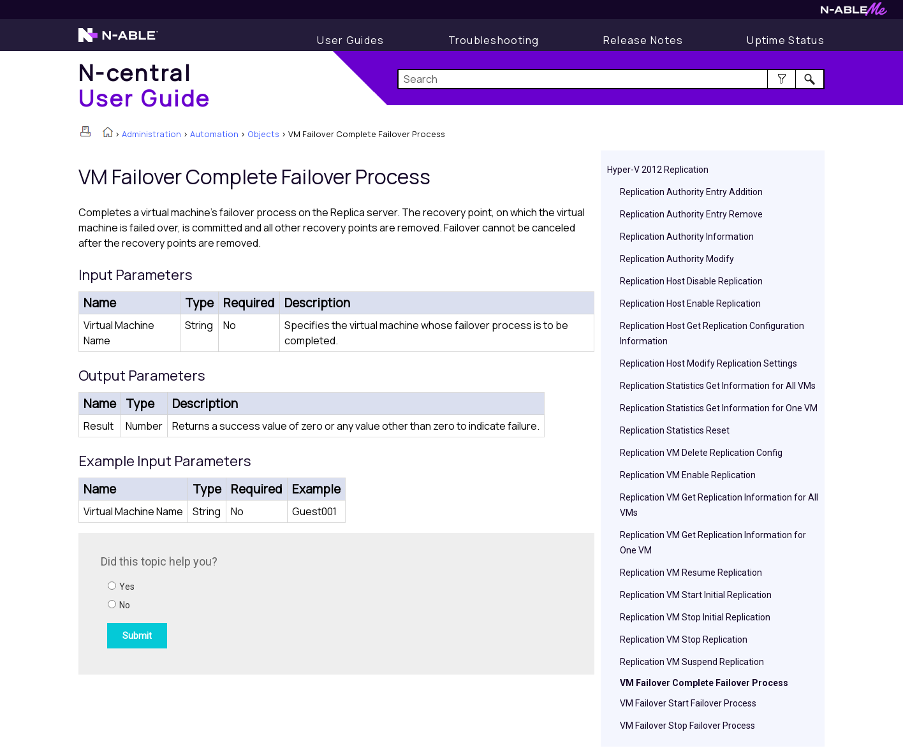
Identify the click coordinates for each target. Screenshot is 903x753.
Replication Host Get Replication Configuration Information (712, 333)
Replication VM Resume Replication (691, 572)
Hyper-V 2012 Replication (657, 169)
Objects (263, 134)
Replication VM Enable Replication (688, 475)
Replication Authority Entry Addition (691, 192)
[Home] (144, 85)
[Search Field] (611, 79)
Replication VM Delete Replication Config (701, 453)
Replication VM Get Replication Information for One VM (713, 542)
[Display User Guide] (350, 40)
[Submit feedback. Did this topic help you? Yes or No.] (273, 602)
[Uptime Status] (786, 40)
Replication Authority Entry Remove (691, 214)
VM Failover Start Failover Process (688, 703)
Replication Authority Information (687, 236)
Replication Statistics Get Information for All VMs (718, 386)
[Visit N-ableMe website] (854, 12)
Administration (151, 134)
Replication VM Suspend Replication (692, 662)
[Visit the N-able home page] (118, 41)
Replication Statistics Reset (675, 430)
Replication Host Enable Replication (690, 303)
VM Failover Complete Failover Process (704, 683)
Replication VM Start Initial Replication (696, 595)
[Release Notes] (643, 40)
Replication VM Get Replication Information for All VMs (719, 505)
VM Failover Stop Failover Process (687, 725)
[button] (781, 79)
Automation (214, 134)
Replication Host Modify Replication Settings (708, 363)
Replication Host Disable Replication (691, 281)
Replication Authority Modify (677, 259)
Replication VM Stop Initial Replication (695, 617)
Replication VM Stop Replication (683, 639)
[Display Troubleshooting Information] (494, 40)
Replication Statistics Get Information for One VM (719, 408)
